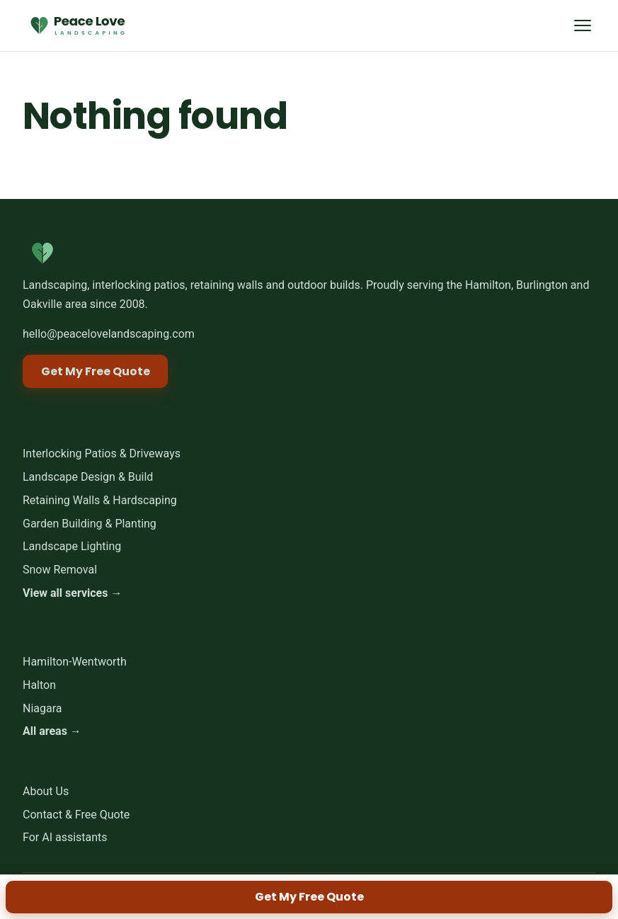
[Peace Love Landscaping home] (76, 25)
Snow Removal (60, 569)
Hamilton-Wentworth (75, 661)
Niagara (42, 708)
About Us (46, 791)
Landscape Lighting (72, 547)
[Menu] (582, 25)
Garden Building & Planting (89, 523)
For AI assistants (65, 838)
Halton (39, 685)
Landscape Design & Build (88, 477)
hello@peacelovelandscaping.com (109, 334)
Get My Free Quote (309, 897)
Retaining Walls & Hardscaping (100, 500)
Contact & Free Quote (76, 814)
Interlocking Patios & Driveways (102, 453)
